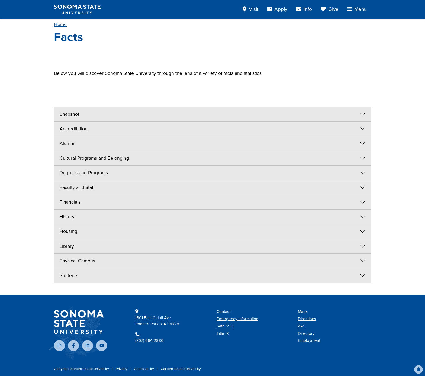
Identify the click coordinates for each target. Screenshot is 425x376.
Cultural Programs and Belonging (94, 158)
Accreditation (74, 128)
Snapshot (69, 114)
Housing (68, 231)
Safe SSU (225, 326)
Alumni (67, 143)
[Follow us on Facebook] (73, 345)
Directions (307, 319)
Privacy (122, 368)
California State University (181, 368)
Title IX (223, 333)
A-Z (301, 326)
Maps (303, 311)
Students (69, 275)
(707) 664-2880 (149, 340)
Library (67, 246)
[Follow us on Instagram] (59, 345)
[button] (418, 369)
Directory (306, 333)
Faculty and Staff (77, 187)
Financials (70, 201)
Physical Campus (77, 260)
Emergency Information (237, 319)
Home (60, 24)
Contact (223, 311)
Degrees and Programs (84, 172)
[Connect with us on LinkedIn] (87, 345)
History (67, 216)
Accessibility (144, 368)
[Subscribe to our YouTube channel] (101, 345)
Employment (309, 340)
